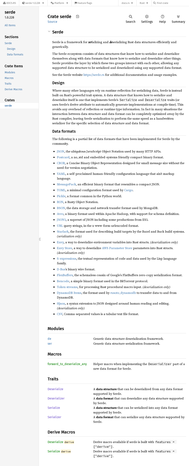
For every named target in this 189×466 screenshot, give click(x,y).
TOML (61, 190)
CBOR (61, 163)
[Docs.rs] (9, 3)
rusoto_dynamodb (123, 293)
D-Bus (61, 269)
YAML (61, 174)
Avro (60, 214)
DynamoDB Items (69, 293)
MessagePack (66, 184)
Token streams (67, 287)
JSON (60, 151)
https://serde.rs (93, 75)
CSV (59, 314)
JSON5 (61, 219)
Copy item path (77, 16)
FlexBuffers (65, 275)
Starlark (63, 231)
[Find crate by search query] (172, 3)
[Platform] (59, 3)
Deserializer (56, 398)
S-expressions (66, 258)
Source (52, 22)
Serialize (54, 408)
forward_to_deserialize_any (67, 364)
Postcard (63, 157)
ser (50, 343)
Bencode (63, 281)
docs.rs (126, 3)
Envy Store (64, 248)
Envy (60, 242)
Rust (142, 3)
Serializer (54, 417)
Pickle (61, 196)
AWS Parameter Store (117, 248)
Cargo (128, 190)
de (49, 339)
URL (60, 225)
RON (60, 202)
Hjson (61, 303)
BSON (61, 208)
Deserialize (55, 389)
